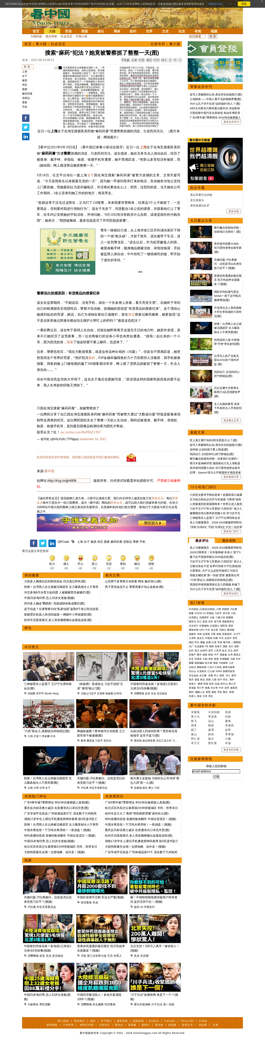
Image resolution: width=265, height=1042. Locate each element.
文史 (165, 31)
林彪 (207, 801)
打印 (156, 60)
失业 (153, 693)
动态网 (203, 1024)
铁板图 (109, 693)
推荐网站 (52, 1024)
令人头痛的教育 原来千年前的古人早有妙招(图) (228, 522)
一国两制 (236, 756)
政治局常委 (148, 740)
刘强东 (198, 772)
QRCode (63, 541)
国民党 (223, 739)
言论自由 (193, 789)
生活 (181, 31)
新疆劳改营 (229, 785)
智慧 (208, 806)
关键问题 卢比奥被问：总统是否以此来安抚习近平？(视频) (228, 377)
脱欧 (225, 760)
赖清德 (230, 743)
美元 (197, 764)
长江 (199, 735)
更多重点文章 (231, 534)
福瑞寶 (172, 1024)
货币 (210, 764)
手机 (24, 106)
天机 (83, 955)
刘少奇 (214, 801)
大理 (36, 787)
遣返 (197, 793)
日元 (230, 764)
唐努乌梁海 (229, 781)
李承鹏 (46, 736)
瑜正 (211, 852)
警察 (24, 102)
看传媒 (159, 1024)
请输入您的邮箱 (216, 880)
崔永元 (200, 752)
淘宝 (24, 84)
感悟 (213, 806)
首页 (36, 31)
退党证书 (187, 1024)
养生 (210, 810)
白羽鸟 (118, 693)
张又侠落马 (197, 314)
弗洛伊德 (193, 743)
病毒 (191, 727)
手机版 (125, 60)
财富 (210, 768)
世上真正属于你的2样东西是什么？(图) (213, 554)
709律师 (223, 776)
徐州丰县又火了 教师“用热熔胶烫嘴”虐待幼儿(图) (137, 813)
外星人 (118, 955)
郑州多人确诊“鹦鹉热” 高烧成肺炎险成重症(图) (54, 603)
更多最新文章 (231, 590)
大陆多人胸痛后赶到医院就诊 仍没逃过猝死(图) (55, 581)
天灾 (110, 955)
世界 (149, 31)
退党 (230, 739)
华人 (216, 789)
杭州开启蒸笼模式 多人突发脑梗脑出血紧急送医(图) (58, 620)
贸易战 (210, 727)
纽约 (133, 31)
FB (206, 760)
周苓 (194, 839)
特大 (164, 60)
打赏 (141, 60)
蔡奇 (83, 740)
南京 (145, 787)
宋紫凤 (195, 826)
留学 (234, 789)
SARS (218, 785)
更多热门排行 (231, 645)
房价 (210, 772)
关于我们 (106, 1020)
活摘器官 (204, 731)
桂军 (211, 797)
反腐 (208, 756)
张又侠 (226, 727)
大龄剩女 (33, 1004)
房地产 (192, 768)
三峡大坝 (220, 731)
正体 (134, 60)
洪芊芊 (40, 693)
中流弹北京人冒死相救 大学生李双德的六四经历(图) (228, 425)
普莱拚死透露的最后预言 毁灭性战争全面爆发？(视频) (228, 393)
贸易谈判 (227, 747)
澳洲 (200, 797)
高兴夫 (107, 740)
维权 (215, 776)
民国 (205, 797)
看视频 (132, 1024)
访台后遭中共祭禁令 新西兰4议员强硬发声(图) (227, 506)
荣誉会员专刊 (201, 87)
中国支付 (149, 906)
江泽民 (192, 752)
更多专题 (234, 325)
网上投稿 (63, 1020)
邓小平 (200, 801)
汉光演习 (193, 739)
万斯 (213, 747)
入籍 (214, 793)
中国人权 (81, 36)
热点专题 (197, 301)
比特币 (203, 764)
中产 (216, 768)
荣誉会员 (157, 498)
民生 (226, 793)
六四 (30, 736)
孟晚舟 (192, 747)
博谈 (117, 31)
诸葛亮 (233, 801)
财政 (205, 768)
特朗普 (225, 723)
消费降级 (139, 693)
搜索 (24, 89)
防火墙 (208, 776)
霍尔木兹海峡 (142, 1004)
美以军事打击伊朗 (201, 308)
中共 (53, 736)
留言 (149, 60)
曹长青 (212, 857)
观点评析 (51, 36)
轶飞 (194, 834)
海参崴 (223, 768)
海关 (191, 793)
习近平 (99, 740)
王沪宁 (237, 747)
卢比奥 (85, 787)
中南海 (208, 752)
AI (141, 906)
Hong (55, 693)
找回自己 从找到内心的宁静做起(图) (212, 567)
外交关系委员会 (98, 787)
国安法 (192, 735)
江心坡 (211, 785)
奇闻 (198, 31)
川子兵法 (156, 1004)
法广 (191, 760)
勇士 (150, 787)
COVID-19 (200, 727)
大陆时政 (36, 36)
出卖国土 (193, 731)
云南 (30, 787)
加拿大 (218, 760)
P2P (238, 772)
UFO (201, 743)
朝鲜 (211, 760)
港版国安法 (228, 735)
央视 (210, 789)
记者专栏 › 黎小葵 (165, 44)
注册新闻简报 (201, 873)
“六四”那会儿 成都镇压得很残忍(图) (47, 731)
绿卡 (219, 793)
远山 (211, 834)
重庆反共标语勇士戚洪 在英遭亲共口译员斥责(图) (56, 808)
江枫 (228, 852)
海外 (232, 793)
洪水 (210, 735)
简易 (228, 826)
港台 (100, 31)
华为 (197, 756)
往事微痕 (204, 739)
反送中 (228, 752)
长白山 (192, 785)
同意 (244, 3)
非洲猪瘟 (224, 772)
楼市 (199, 768)
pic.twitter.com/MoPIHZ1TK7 (81, 432)
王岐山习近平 (88, 693)
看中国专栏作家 (203, 819)
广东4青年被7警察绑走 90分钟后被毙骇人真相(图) (56, 802)
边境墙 (206, 747)
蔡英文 (237, 768)
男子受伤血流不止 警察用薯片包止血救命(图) (134, 586)
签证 (202, 793)
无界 (215, 1024)
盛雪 (211, 843)
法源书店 (104, 1024)
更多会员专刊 (231, 121)
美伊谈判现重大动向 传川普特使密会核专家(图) (228, 361)
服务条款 (122, 1020)
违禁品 (26, 98)
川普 (218, 723)
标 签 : (28, 66)
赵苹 (228, 843)
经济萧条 (86, 902)
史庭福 (138, 787)
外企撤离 (98, 1004)
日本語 (203, 1020)
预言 (225, 806)
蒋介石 (232, 797)
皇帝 (227, 801)
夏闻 (228, 834)
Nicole (48, 693)
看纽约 (146, 1024)
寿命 (199, 810)
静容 (211, 848)
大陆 (52, 31)
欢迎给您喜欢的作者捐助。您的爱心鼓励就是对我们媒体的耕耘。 (79, 457)
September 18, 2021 (93, 439)
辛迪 (228, 857)
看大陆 (41, 44)
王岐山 (222, 743)
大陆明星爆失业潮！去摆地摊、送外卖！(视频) (54, 852)
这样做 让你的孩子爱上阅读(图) (209, 563)
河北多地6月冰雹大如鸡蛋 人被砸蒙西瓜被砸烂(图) (57, 592)
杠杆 (191, 764)
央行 (231, 760)
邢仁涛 (195, 852)
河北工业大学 (164, 740)
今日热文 (31, 647)
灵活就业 (162, 693)
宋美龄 (192, 801)
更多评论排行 (231, 707)
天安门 (37, 736)
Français (169, 1020)
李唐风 (229, 839)
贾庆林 (138, 740)
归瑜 (228, 830)
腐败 (202, 756)
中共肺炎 (193, 723)
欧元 (224, 764)
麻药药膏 (27, 93)
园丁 (194, 843)
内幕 (215, 752)
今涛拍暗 (214, 826)
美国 (84, 31)
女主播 (203, 789)
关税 (199, 747)
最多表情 (228, 654)
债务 (236, 760)
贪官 (235, 752)
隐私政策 (138, 1020)
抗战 (217, 797)
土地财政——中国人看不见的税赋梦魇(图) (215, 99)
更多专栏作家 (231, 863)
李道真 (212, 830)
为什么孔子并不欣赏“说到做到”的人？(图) (215, 103)
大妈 (205, 772)
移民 (222, 789)
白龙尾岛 (201, 785)
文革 (205, 810)
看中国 (52, 16)
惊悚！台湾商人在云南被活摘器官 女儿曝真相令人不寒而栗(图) (228, 441)
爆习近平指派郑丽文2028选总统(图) (212, 670)
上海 (24, 71)
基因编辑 (199, 776)
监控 (136, 906)
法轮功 (192, 781)
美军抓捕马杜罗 (199, 319)
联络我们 (79, 1020)
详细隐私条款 (215, 3)
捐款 (93, 1020)
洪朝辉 (31, 693)
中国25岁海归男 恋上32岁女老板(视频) (49, 597)
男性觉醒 (44, 1004)
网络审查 (201, 781)
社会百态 (66, 36)
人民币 (217, 764)
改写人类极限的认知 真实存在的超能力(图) (216, 94)
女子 (24, 75)
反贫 (147, 693)
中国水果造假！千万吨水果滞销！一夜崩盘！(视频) (57, 830)
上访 (231, 776)
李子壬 (195, 857)
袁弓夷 (217, 735)
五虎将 (101, 693)
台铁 (212, 731)
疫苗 (205, 735)
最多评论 (202, 654)
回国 (208, 793)
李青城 (229, 848)
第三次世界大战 (96, 955)
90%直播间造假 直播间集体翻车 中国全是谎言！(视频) (60, 835)
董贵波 (90, 740)
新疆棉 (229, 731)
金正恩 (214, 743)
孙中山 (224, 797)
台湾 (42, 787)
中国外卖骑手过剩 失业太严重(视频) (100, 897)
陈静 (211, 839)
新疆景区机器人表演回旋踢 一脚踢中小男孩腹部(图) (58, 614)
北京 (191, 772)
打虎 (214, 756)
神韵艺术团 (86, 1024)
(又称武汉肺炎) (207, 723)
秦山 (194, 848)
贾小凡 (195, 830)
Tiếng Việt (187, 1020)
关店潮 (144, 955)
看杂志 (119, 1024)
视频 (214, 31)
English (154, 1020)
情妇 (191, 756)
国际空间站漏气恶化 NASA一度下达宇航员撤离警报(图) (227, 409)
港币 (236, 764)
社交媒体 (199, 760)
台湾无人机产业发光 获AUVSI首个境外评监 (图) (226, 474)
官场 (68, 31)
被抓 (24, 80)
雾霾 (191, 776)
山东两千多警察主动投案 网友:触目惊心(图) (133, 581)
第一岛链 (168, 1004)
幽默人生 (200, 806)
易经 (191, 806)
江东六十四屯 (214, 781)
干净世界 (68, 1024)
